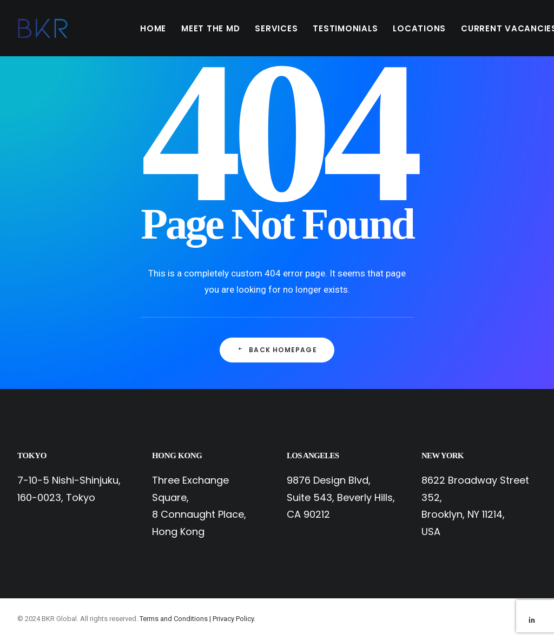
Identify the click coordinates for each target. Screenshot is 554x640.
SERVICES (276, 28)
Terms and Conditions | (176, 619)
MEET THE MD (210, 28)
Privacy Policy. (234, 619)
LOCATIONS (419, 28)
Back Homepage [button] (277, 349)
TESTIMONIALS (345, 28)
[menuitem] (153, 28)
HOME (153, 28)
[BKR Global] (42, 28)
